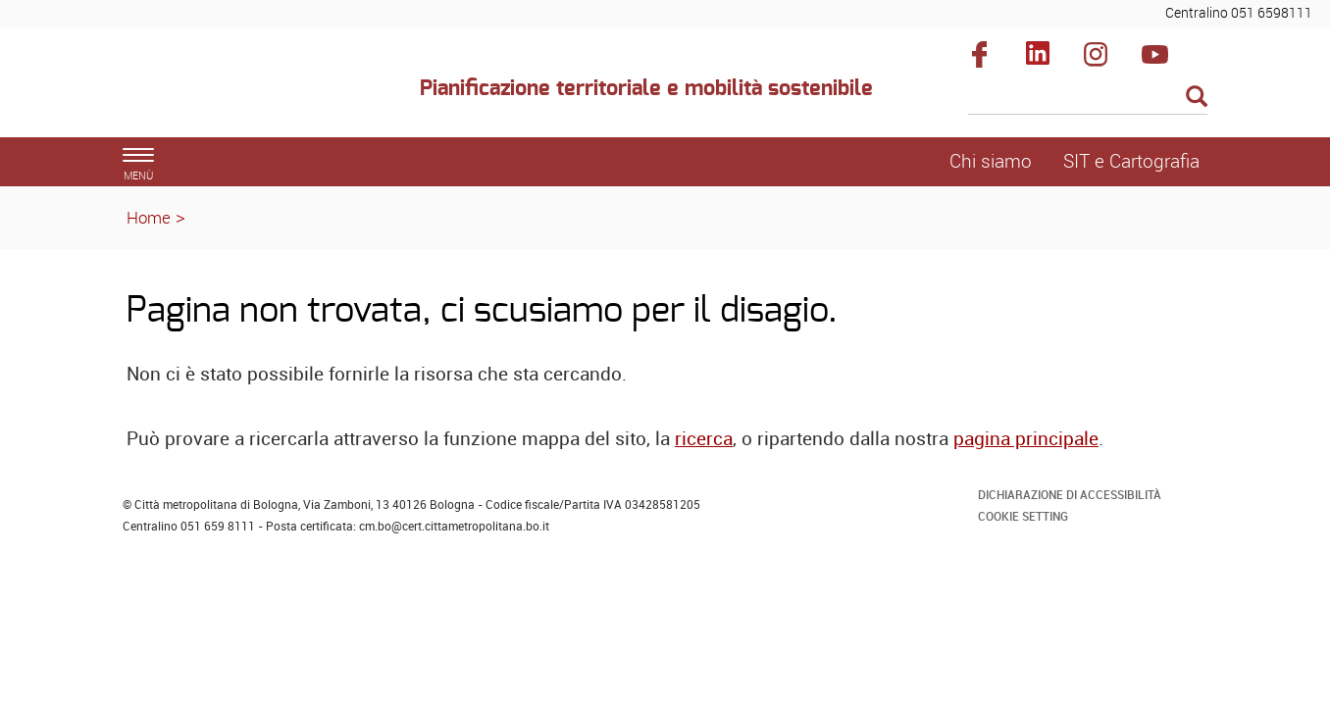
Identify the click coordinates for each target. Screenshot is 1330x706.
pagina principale (1026, 438)
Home (149, 217)
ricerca (704, 438)
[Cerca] (1088, 98)
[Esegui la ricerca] (1196, 97)
